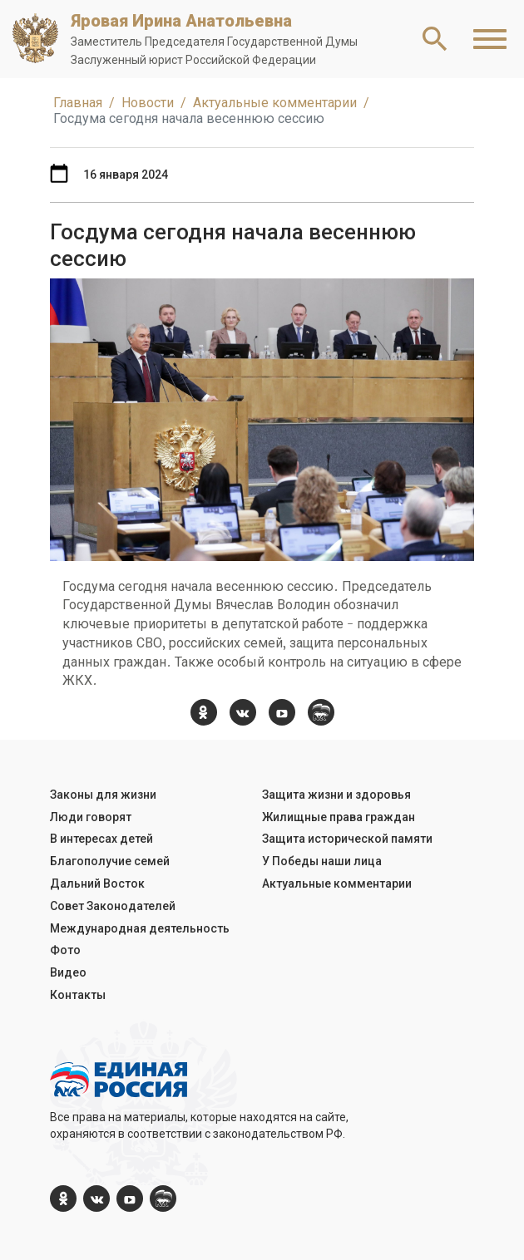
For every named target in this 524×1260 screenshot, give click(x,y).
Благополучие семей (110, 861)
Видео (68, 972)
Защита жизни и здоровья (336, 794)
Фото (65, 950)
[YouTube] (282, 712)
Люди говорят (90, 817)
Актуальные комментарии (337, 883)
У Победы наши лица (322, 861)
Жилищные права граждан (338, 817)
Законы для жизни (103, 794)
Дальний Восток (97, 883)
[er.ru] (321, 712)
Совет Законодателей (112, 906)
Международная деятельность (140, 928)
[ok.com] (203, 712)
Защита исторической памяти (347, 838)
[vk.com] (243, 712)
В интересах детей (101, 838)
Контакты (78, 995)
